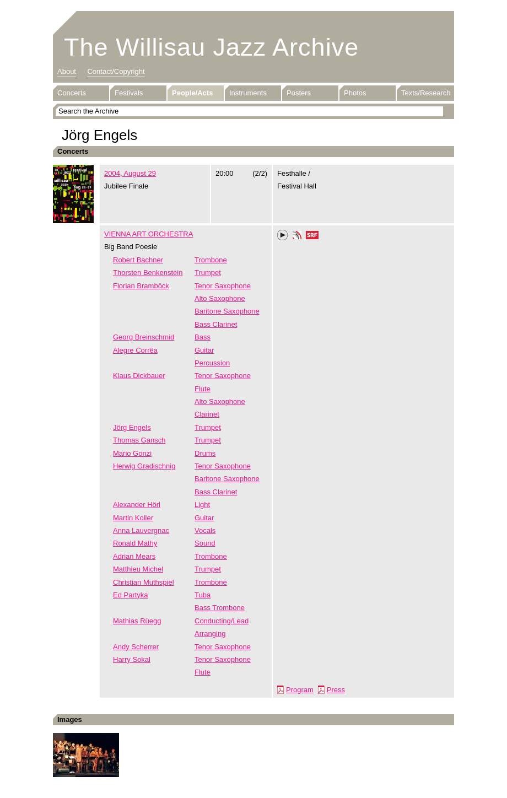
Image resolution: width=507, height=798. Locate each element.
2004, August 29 (130, 173)
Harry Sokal (131, 659)
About (66, 71)
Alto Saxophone (220, 298)
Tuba (203, 595)
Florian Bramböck (141, 286)
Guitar (204, 350)
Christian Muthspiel (143, 582)
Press (336, 690)
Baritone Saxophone (227, 311)
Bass (203, 337)
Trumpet (208, 272)
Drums (205, 453)
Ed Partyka (130, 595)
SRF (312, 236)
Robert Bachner (138, 260)
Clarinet (207, 414)
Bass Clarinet (216, 324)
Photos (355, 93)
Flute (203, 389)
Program (300, 690)
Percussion (212, 363)
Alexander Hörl (136, 504)
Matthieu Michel (138, 569)
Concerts (71, 93)
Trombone (211, 260)
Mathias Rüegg (137, 621)
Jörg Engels (132, 427)
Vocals (205, 530)
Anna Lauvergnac (141, 530)
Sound (205, 543)
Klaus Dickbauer (139, 375)
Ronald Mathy (135, 543)
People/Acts (192, 93)
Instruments (248, 93)
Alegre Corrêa (135, 350)
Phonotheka (297, 236)
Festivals (129, 93)
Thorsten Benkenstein (147, 272)
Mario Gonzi (132, 453)
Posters (299, 93)
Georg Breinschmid (143, 337)
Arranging (210, 633)
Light (202, 504)
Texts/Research (426, 93)
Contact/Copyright (115, 71)
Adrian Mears (134, 556)
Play (282, 235)
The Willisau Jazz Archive (211, 47)
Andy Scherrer (136, 647)
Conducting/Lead (222, 621)
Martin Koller (133, 518)
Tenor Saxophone (223, 286)
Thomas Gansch (139, 440)
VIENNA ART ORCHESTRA (148, 234)
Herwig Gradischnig (144, 466)
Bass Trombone (220, 607)
